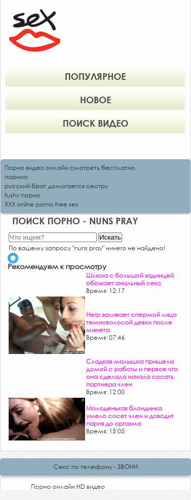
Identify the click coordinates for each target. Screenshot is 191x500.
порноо (16, 177)
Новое (95, 99)
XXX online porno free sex (41, 204)
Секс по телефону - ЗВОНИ (95, 466)
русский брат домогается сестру (56, 186)
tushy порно (22, 195)
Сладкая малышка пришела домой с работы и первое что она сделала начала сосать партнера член (132, 373)
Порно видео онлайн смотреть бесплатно (70, 167)
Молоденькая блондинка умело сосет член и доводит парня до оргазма (130, 415)
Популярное (95, 76)
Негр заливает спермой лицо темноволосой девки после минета (131, 322)
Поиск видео (95, 123)
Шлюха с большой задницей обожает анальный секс (130, 279)
